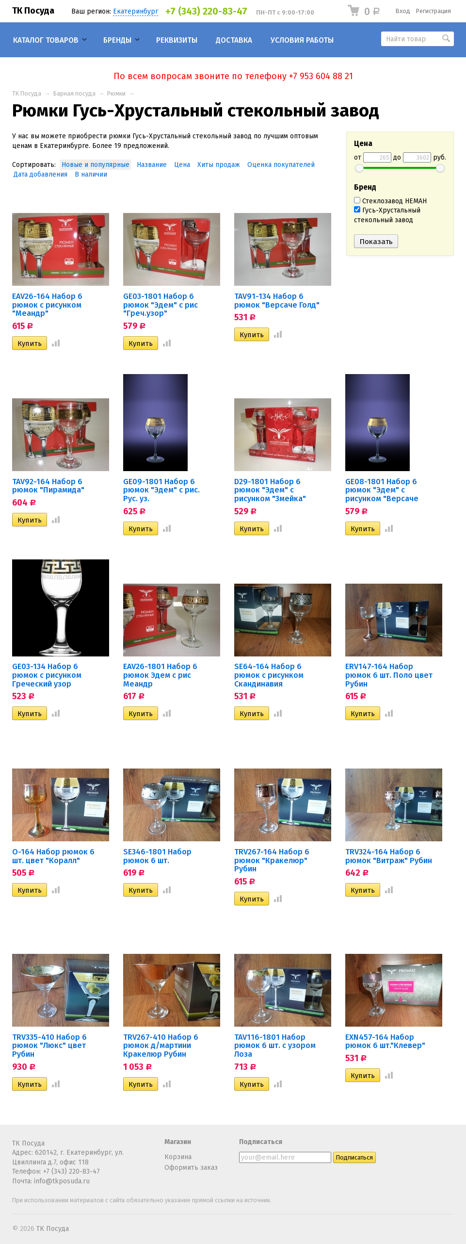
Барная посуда (74, 93)
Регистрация (433, 11)
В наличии (91, 174)
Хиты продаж (218, 165)
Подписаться (260, 1142)
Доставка (234, 40)
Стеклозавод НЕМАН (390, 201)
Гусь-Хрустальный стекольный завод (387, 215)
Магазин (177, 1142)
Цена (182, 165)
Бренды (117, 40)
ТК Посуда (33, 10)
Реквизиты (176, 40)
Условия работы (302, 40)
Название (152, 165)
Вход (403, 11)
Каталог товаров (46, 40)
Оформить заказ (191, 1167)
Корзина (178, 1157)
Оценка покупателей (281, 165)
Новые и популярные (95, 165)
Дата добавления (40, 174)
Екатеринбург (135, 11)
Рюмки (116, 93)
